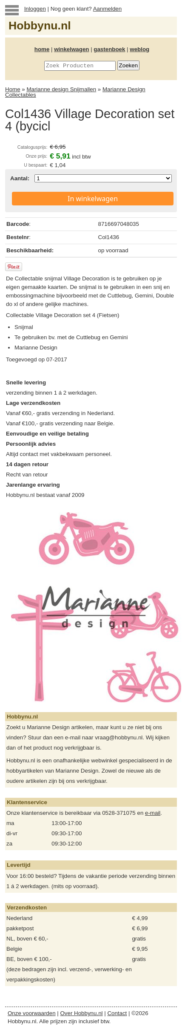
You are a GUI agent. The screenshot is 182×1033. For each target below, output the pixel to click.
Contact (117, 1013)
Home (12, 89)
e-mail (152, 813)
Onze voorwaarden (32, 1013)
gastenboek (109, 49)
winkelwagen (71, 49)
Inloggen (35, 9)
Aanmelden (107, 9)
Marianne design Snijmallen (61, 89)
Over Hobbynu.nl (81, 1013)
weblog (139, 49)
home (42, 49)
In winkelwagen (93, 198)
